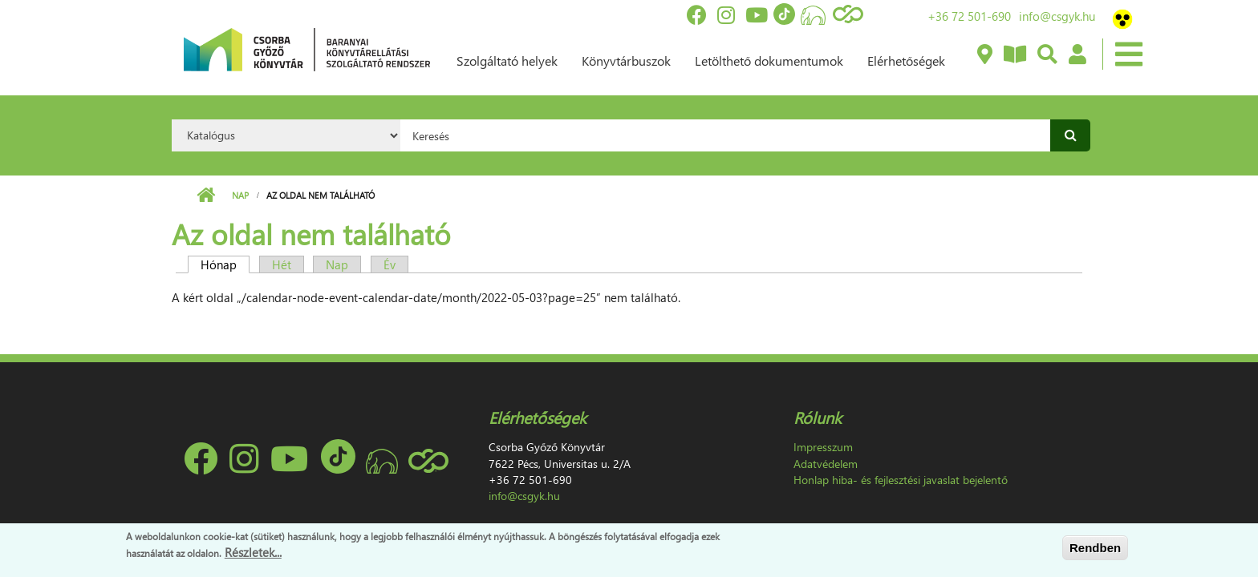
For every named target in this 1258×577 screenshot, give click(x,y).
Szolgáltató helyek (507, 60)
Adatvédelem (825, 463)
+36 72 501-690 (969, 16)
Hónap (225, 264)
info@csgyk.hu (1057, 16)
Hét (281, 264)
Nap (240, 195)
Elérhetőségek (906, 60)
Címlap (206, 196)
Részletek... (253, 552)
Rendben (1095, 548)
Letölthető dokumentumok (769, 60)
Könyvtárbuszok (626, 60)
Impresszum (823, 446)
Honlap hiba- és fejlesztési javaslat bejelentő (900, 479)
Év (389, 264)
